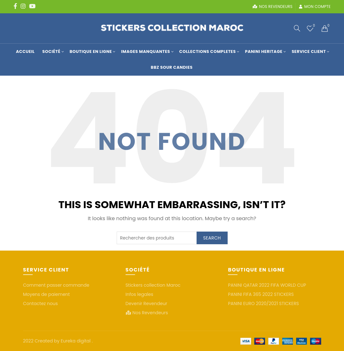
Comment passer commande (56, 285)
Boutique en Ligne (91, 51)
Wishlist (313, 26)
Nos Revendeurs (150, 313)
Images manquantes (145, 51)
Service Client (309, 51)
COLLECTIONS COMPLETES (207, 51)
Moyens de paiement (46, 294)
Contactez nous (40, 303)
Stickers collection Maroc (153, 285)
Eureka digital (76, 341)
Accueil (25, 51)
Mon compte (315, 6)
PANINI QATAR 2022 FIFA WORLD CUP (267, 285)
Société (51, 51)
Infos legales (139, 294)
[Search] (297, 28)
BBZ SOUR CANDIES (172, 67)
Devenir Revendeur (146, 303)
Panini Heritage (263, 51)
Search (212, 238)
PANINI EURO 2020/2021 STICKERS (263, 303)
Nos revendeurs (272, 6)
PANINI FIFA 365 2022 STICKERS (261, 294)
